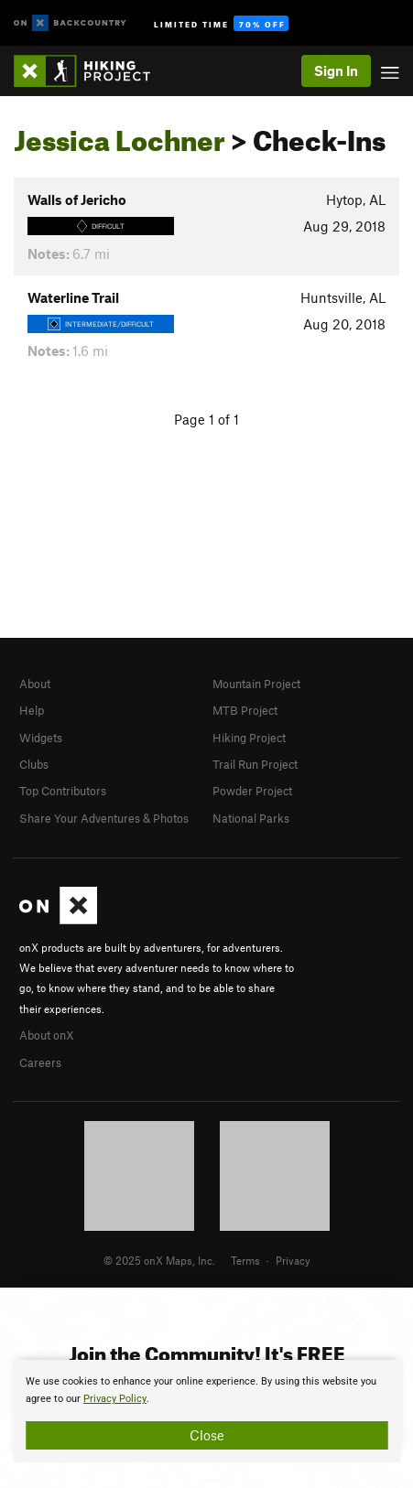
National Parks (250, 818)
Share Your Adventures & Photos (104, 818)
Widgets (40, 737)
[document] (206, 1411)
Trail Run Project (255, 764)
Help (31, 710)
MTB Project (244, 710)
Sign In (336, 70)
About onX (46, 1035)
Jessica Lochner (119, 135)
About (34, 683)
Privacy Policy (115, 1399)
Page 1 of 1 (206, 419)
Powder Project (252, 790)
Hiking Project (249, 737)
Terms (245, 1260)
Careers (40, 1062)
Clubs (34, 764)
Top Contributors (62, 790)
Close (207, 1435)
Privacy (293, 1260)
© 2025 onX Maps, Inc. (159, 1260)
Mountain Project (256, 683)
